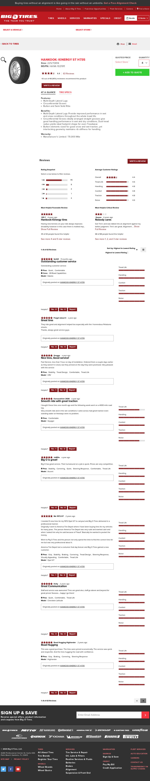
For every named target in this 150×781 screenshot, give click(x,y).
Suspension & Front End (78, 773)
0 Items (143, 18)
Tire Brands (44, 756)
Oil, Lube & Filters (75, 756)
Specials (105, 18)
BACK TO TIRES (10, 44)
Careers (130, 9)
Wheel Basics (45, 770)
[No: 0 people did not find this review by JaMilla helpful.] (63, 508)
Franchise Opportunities (96, 9)
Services (75, 18)
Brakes (69, 766)
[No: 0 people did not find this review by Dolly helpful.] (63, 634)
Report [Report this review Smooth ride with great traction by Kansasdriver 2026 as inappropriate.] (72, 449)
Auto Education (139, 754)
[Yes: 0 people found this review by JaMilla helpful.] (53, 508)
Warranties (90, 18)
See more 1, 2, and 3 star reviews (111, 239)
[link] (49, 74)
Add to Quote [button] (132, 72)
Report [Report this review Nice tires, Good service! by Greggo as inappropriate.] (72, 390)
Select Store (84, 30)
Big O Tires (19, 18)
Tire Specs (65, 92)
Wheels (62, 18)
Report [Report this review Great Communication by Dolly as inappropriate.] (72, 634)
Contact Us (137, 762)
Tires (51, 18)
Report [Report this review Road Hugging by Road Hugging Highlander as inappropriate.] (72, 693)
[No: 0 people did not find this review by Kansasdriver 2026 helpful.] (62, 449)
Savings (107, 754)
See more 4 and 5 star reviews (55, 239)
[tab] (50, 92)
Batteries (70, 762)
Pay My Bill (109, 764)
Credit (117, 18)
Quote (130, 18)
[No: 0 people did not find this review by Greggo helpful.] (62, 390)
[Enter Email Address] (109, 715)
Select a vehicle (13, 30)
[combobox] (144, 63)
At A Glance (48, 92)
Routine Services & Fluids (79, 759)
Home (59, 9)
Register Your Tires (48, 759)
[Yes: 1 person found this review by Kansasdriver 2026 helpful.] (53, 449)
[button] (121, 44)
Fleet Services (116, 9)
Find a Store (143, 9)
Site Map (5, 759)
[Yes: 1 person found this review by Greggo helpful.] (53, 390)
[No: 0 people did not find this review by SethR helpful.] (63, 309)
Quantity (144, 57)
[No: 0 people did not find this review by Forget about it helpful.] (63, 347)
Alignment (71, 769)
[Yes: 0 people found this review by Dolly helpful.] (53, 634)
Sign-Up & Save (111, 756)
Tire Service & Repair (77, 752)
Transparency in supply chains (139, 768)
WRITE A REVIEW (53, 86)
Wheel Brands (45, 767)
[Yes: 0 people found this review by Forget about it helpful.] (53, 347)
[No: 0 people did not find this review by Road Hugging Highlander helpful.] (63, 693)
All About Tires (46, 752)
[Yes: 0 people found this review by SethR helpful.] (53, 309)
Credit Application (112, 768)
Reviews (69, 73)
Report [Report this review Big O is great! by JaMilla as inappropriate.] (72, 507)
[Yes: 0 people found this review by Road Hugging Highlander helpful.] (53, 693)
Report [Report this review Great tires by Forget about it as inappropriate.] (72, 347)
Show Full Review (49, 229)
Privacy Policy (21, 759)
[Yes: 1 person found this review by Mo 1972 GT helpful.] (53, 575)
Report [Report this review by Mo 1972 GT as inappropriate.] (72, 575)
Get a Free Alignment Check (120, 3)
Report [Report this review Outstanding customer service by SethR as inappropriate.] (72, 309)
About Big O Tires (73, 9)
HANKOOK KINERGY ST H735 (72, 282)
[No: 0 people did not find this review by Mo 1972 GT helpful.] (62, 575)
